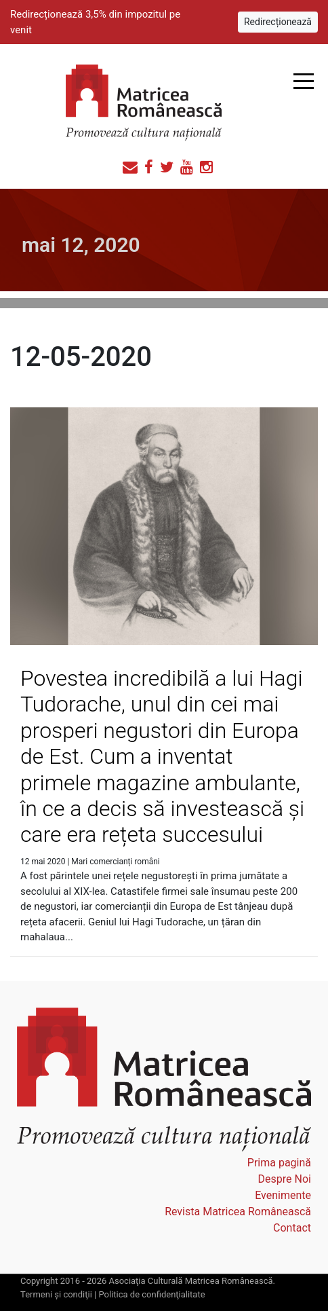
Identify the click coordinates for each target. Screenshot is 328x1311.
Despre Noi (284, 1178)
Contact (292, 1227)
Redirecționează (278, 21)
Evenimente (283, 1195)
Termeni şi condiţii (56, 1294)
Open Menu (303, 81)
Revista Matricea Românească (238, 1211)
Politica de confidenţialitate (151, 1294)
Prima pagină (279, 1162)
